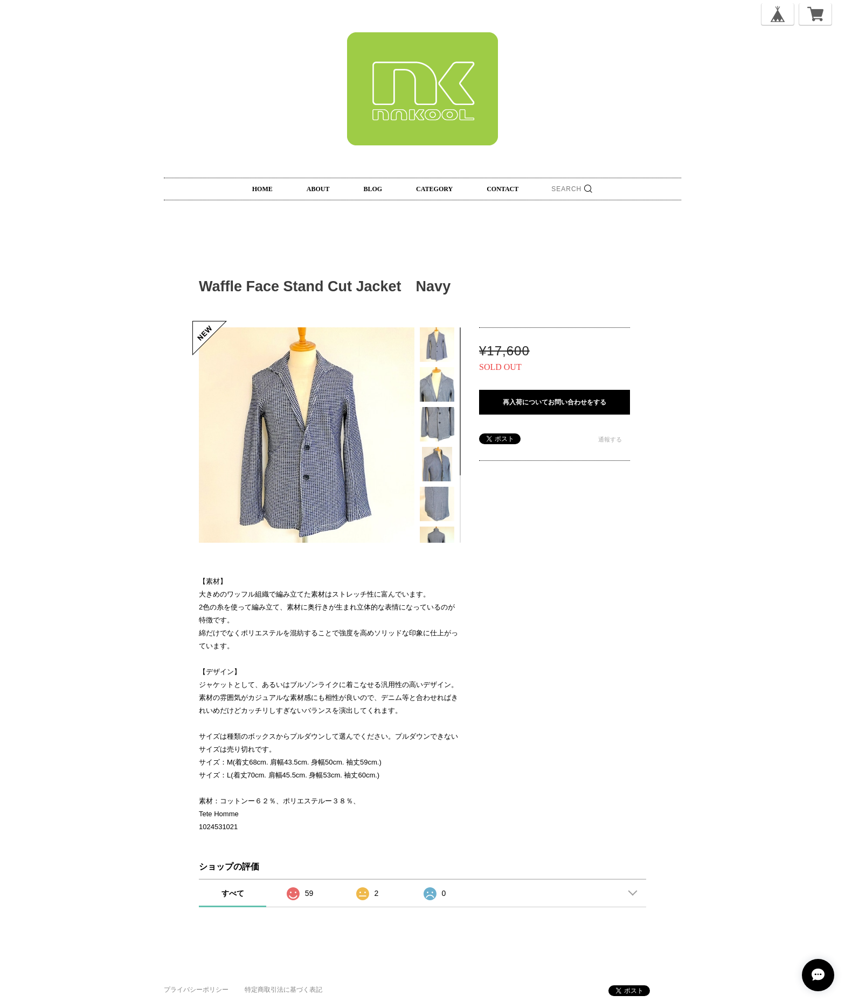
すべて (232, 893)
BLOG (372, 189)
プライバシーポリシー (196, 989)
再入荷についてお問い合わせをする (554, 402)
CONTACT (502, 189)
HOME (262, 189)
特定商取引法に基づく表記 (283, 989)
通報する (610, 439)
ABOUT (318, 189)
